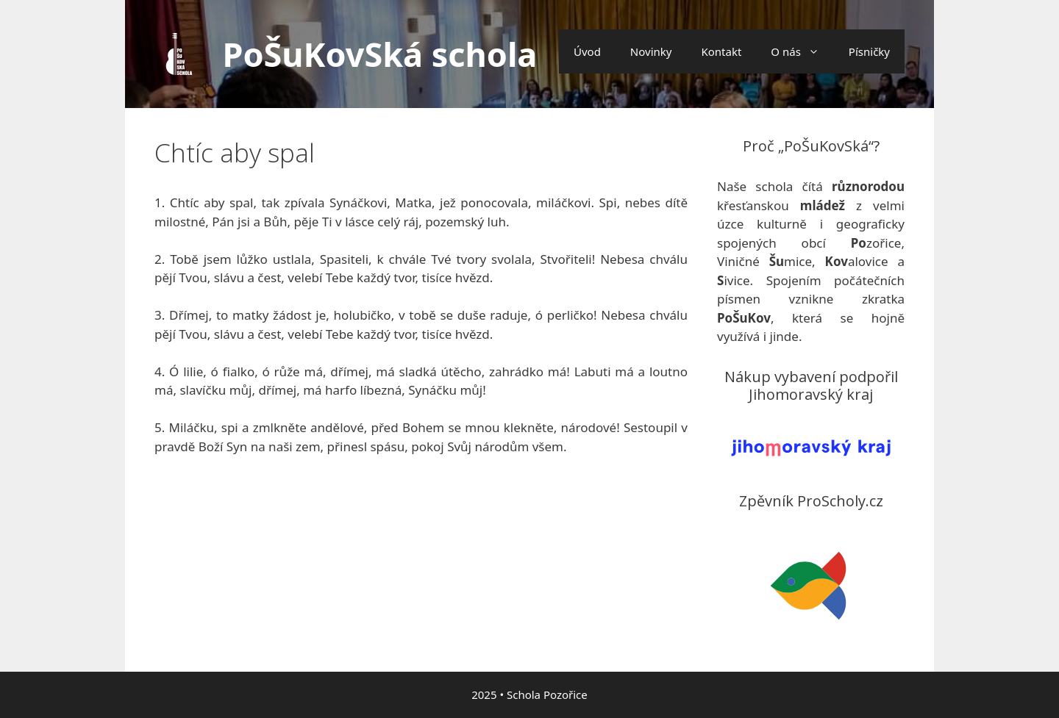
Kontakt (721, 51)
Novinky (651, 51)
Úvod (587, 51)
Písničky (869, 51)
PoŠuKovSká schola (380, 54)
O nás (802, 51)
